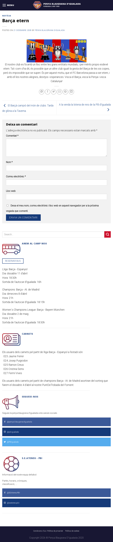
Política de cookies (72, 531)
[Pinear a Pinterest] (65, 91)
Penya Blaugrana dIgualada (50, 30)
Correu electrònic (16, 176)
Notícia (6, 15)
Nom (9, 162)
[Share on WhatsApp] (41, 91)
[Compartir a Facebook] (47, 91)
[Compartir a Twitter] (53, 91)
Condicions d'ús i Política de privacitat (48, 531)
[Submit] (107, 234)
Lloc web (11, 191)
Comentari (12, 135)
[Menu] (8, 5)
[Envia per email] (59, 91)
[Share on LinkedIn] (71, 91)
